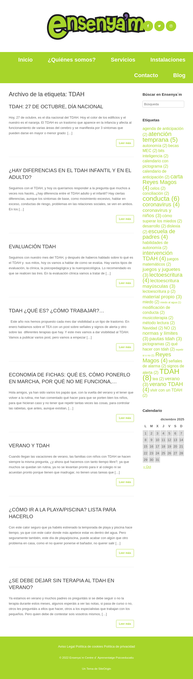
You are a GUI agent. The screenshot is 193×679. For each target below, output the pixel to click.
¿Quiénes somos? (72, 60)
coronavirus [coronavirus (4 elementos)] (161, 204)
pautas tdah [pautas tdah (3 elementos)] (165, 338)
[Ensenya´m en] (180, 26)
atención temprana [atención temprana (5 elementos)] (160, 136)
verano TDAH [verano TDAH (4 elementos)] (162, 387)
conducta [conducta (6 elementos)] (160, 198)
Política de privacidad (119, 646)
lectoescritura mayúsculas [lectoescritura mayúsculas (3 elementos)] (160, 283)
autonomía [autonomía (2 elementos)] (154, 145)
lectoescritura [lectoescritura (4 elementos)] (162, 278)
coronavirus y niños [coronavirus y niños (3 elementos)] (156, 213)
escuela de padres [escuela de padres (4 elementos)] (158, 234)
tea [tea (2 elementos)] (158, 379)
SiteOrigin (104, 668)
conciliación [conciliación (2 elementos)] (155, 193)
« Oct (147, 467)
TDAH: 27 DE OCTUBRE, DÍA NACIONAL (56, 106)
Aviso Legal (66, 646)
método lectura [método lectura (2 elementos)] (158, 323)
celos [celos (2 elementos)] (158, 188)
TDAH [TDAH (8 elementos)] (160, 374)
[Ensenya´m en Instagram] (171, 26)
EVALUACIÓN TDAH (32, 246)
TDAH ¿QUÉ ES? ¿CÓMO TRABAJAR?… (56, 310)
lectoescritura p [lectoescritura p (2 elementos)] (158, 291)
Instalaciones (168, 60)
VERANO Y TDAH (29, 445)
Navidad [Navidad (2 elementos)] (152, 328)
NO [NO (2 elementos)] (170, 328)
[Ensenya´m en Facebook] (148, 26)
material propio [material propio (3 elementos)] (162, 296)
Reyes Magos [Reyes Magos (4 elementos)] (156, 357)
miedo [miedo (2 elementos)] (150, 302)
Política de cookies (89, 646)
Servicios (123, 60)
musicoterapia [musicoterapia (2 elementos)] (157, 318)
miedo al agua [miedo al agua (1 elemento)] (170, 302)
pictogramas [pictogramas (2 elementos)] (156, 344)
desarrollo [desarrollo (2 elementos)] (154, 226)
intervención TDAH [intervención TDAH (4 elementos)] (157, 256)
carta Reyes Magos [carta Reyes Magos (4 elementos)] (162, 182)
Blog (179, 75)
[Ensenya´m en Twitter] (159, 26)
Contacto (146, 75)
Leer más (125, 142)
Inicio (25, 60)
